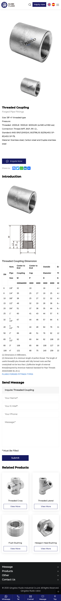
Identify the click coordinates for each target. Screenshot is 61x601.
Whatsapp (6, 599)
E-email (30, 599)
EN (49, 4)
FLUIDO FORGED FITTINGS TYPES (17, 374)
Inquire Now (16, 161)
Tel (18, 599)
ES (53, 4)
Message (42, 599)
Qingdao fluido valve (30, 590)
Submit (15, 458)
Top (55, 599)
